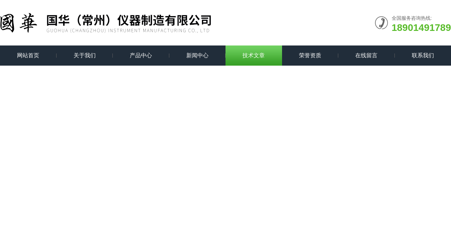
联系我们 (423, 55)
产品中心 (141, 55)
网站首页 (28, 55)
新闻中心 (197, 55)
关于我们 (85, 55)
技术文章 (253, 55)
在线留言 (366, 55)
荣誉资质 (310, 55)
